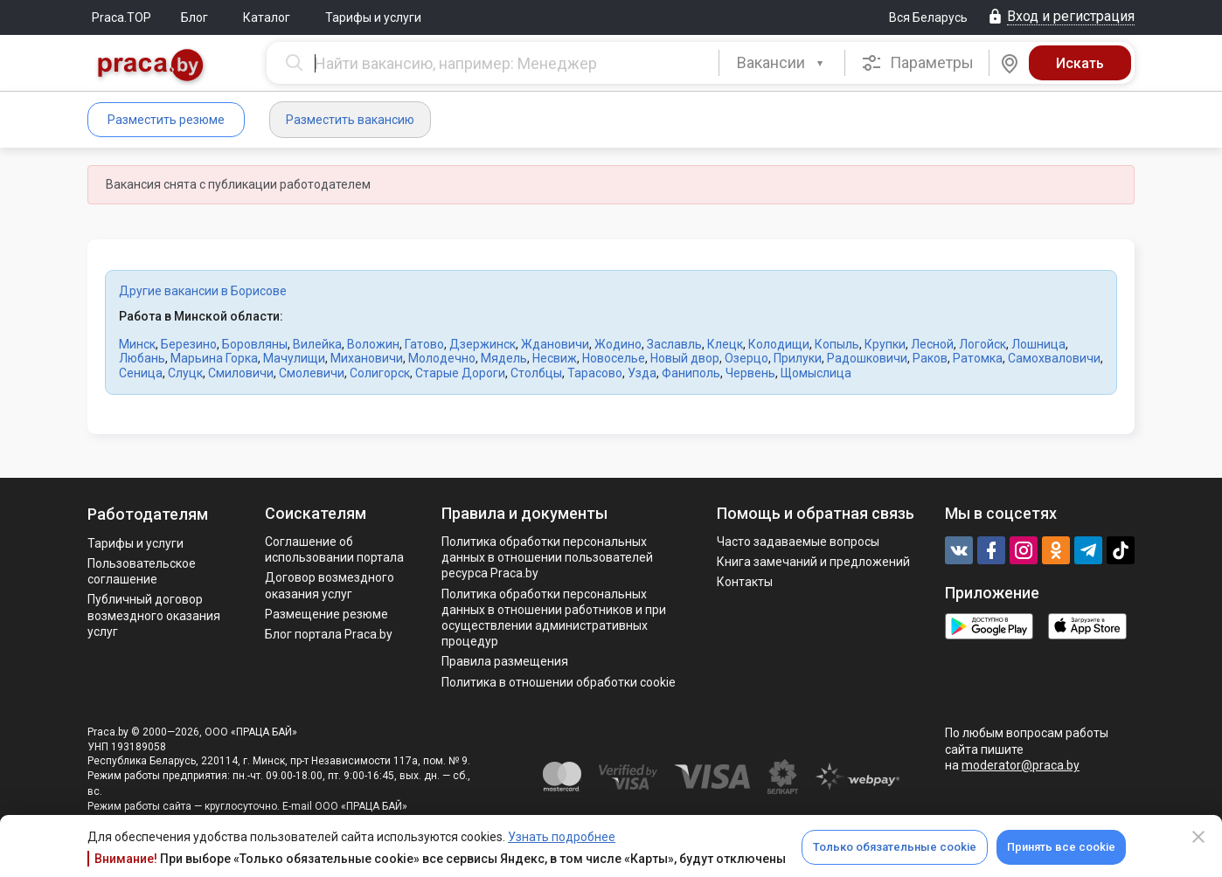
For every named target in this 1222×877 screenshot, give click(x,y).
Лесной (932, 344)
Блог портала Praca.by (328, 634)
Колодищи (778, 344)
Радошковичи (867, 358)
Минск (137, 344)
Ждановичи (555, 344)
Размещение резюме (326, 614)
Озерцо (746, 358)
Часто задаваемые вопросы (798, 542)
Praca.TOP (121, 17)
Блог (194, 17)
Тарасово (594, 373)
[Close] (1198, 836)
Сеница (141, 373)
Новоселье (613, 358)
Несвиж (554, 358)
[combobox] (781, 63)
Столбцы (536, 373)
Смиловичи (241, 373)
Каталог (266, 17)
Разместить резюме (166, 120)
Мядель (504, 358)
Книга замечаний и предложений (813, 562)
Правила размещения (504, 661)
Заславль (674, 344)
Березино (189, 344)
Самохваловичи (1054, 358)
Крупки (885, 344)
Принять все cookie (1061, 846)
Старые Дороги (460, 373)
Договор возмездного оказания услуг (329, 585)
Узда (642, 373)
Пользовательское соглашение (141, 571)
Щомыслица (816, 373)
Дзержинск (482, 344)
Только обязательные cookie (894, 846)
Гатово (424, 344)
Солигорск (380, 373)
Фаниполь (691, 373)
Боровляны (255, 344)
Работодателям (147, 514)
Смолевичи (311, 373)
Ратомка (978, 358)
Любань (142, 358)
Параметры (917, 62)
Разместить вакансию (350, 120)
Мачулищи (294, 358)
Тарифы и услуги (373, 17)
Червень (750, 373)
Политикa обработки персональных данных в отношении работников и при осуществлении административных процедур (553, 618)
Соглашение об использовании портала (334, 549)
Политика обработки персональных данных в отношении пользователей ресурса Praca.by (547, 557)
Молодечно (442, 358)
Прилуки (798, 358)
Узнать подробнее (561, 837)
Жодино (618, 344)
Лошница (1038, 344)
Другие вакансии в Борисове (203, 291)
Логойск (982, 344)
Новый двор (684, 358)
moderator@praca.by (1021, 765)
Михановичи (366, 358)
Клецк (725, 344)
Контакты (745, 582)
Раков (930, 358)
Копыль (837, 344)
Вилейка (317, 344)
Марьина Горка (214, 358)
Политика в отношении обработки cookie (558, 682)
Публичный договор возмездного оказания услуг (153, 615)
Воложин (373, 344)
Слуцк (185, 373)
